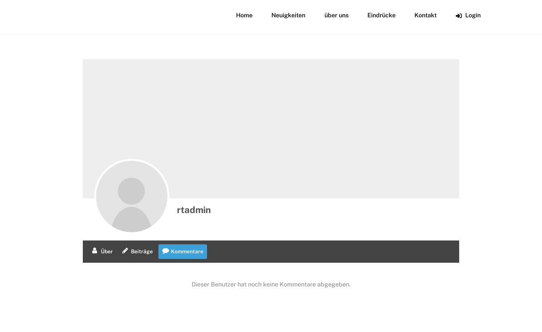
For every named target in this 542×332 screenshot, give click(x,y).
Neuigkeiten (288, 15)
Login (468, 15)
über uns (336, 15)
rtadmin (194, 209)
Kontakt (425, 15)
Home (244, 15)
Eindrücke (381, 15)
